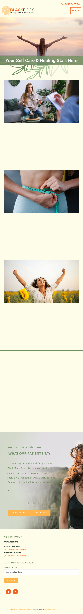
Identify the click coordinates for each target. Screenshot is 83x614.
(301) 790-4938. (70, 3)
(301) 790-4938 (9, 549)
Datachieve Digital (50, 609)
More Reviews (19, 513)
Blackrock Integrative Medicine (22, 609)
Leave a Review (40, 513)
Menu (76, 10)
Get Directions (21, 549)
